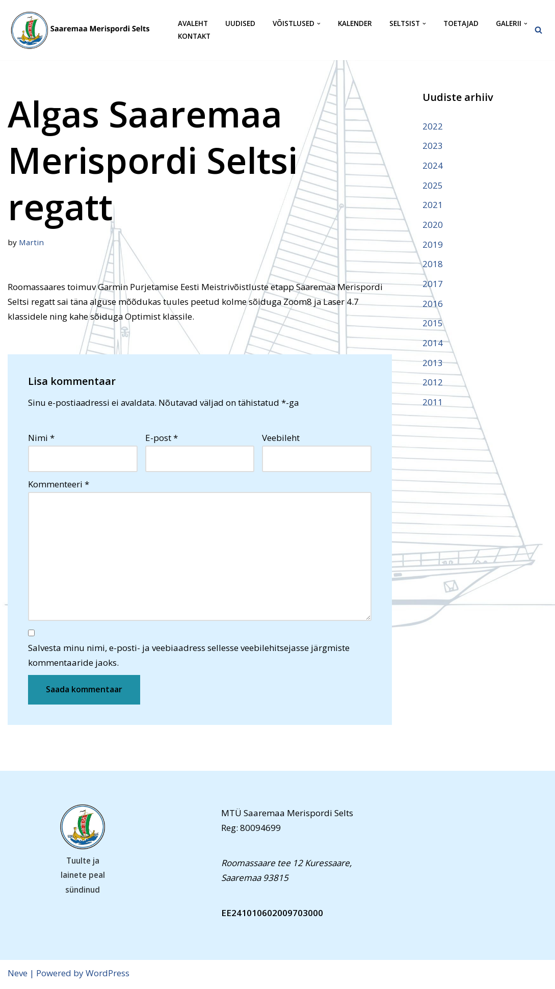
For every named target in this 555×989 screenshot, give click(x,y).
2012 (432, 383)
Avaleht (193, 24)
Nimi (41, 438)
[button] (319, 23)
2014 (432, 344)
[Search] (538, 30)
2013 (432, 364)
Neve (18, 975)
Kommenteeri (58, 485)
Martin (31, 242)
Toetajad (461, 24)
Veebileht (281, 438)
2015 (432, 324)
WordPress (107, 975)
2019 (432, 245)
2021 (432, 205)
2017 (432, 285)
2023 (432, 145)
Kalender (355, 24)
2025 (432, 185)
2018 (432, 265)
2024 (432, 165)
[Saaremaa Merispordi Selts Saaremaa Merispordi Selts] (84, 30)
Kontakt (194, 36)
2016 (432, 304)
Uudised (240, 24)
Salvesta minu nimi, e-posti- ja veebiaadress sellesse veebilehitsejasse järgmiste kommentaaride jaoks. (189, 657)
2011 (432, 403)
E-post (161, 438)
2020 (432, 225)
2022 (432, 126)
